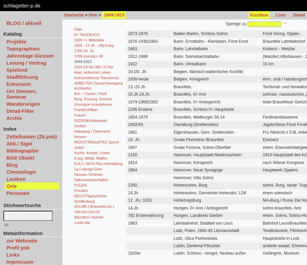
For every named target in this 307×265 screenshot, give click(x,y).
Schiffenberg (84, 201)
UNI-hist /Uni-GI (87, 212)
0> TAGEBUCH (86, 35)
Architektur (83, 88)
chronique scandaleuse (93, 104)
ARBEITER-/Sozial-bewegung (98, 83)
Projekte (16, 41)
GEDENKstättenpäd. (91, 121)
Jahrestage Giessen (30, 56)
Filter (78, 29)
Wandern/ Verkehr (88, 217)
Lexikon (16, 179)
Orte (93, 15)
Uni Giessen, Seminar (21, 94)
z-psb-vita (82, 223)
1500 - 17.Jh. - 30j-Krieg (94, 45)
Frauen (80, 115)
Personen (17, 193)
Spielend (17, 70)
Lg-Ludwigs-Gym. (88, 169)
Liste (281, 15)
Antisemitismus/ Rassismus (96, 78)
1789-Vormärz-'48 (88, 56)
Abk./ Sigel (19, 143)
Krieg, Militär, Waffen (91, 158)
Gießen (80, 126)
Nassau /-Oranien (88, 174)
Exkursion (18, 84)
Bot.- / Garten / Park (90, 94)
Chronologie (21, 172)
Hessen (80, 137)
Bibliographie (22, 151)
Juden (79, 147)
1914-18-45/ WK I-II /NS (93, 67)
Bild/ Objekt (20, 158)
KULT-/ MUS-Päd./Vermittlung (98, 164)
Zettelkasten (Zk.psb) (31, 136)
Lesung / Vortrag (26, 63)
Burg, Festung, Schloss (93, 99)
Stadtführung (22, 77)
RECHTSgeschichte (90, 196)
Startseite (74, 15)
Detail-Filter (20, 111)
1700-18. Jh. (84, 51)
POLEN (80, 185)
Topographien (23, 49)
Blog (12, 165)
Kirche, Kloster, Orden (92, 153)
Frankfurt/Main (86, 110)
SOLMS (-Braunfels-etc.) (94, 206)
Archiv (14, 118)
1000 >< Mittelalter (89, 40)
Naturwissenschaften (91, 180)
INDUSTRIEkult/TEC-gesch (96, 142)
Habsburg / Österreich (92, 131)
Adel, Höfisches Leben (92, 72)
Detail (299, 15)
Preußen (81, 191)
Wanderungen (23, 104)
